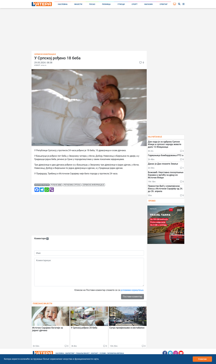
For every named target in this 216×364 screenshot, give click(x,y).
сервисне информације (93, 185)
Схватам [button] (202, 359)
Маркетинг (70, 353)
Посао (92, 4)
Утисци (121, 4)
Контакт (94, 353)
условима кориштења (132, 290)
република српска (72, 185)
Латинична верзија (115, 353)
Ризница (106, 4)
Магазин (148, 4)
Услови (103, 353)
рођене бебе (56, 185)
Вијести (78, 4)
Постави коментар (132, 296)
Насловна (63, 4)
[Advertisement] (108, 30)
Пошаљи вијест (83, 353)
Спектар (164, 4)
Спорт (134, 4)
